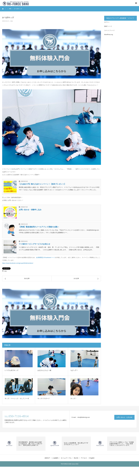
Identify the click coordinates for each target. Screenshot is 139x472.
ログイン (106, 22)
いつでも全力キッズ (11, 370)
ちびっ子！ (74, 370)
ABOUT (47, 458)
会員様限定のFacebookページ (45, 257)
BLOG (76, 458)
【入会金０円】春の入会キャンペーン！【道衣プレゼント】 (42, 184)
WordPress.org (108, 34)
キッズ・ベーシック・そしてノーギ (17, 398)
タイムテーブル (66, 458)
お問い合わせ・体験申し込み (30, 210)
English (91, 458)
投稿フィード (108, 26)
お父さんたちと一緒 (44, 370)
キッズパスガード (44, 398)
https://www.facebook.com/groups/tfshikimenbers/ (17, 263)
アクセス (84, 458)
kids (11, 21)
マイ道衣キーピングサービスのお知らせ (34, 244)
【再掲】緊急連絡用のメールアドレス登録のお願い (39, 227)
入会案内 (55, 458)
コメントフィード (109, 30)
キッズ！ (73, 398)
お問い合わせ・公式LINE (124, 417)
